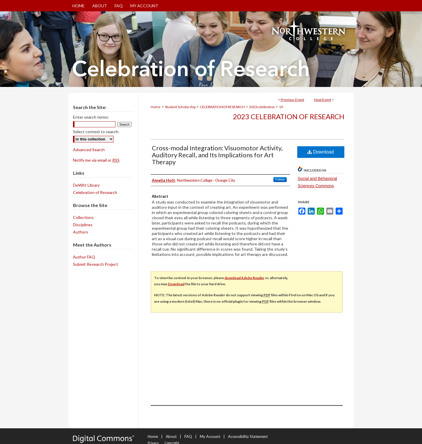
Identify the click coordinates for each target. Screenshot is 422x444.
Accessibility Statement (248, 436)
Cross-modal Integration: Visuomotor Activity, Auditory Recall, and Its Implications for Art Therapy (217, 155)
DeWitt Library (86, 185)
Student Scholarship (180, 107)
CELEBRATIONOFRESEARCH (222, 107)
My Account (210, 436)
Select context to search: (96, 131)
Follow (280, 179)
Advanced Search (89, 149)
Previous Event (292, 99)
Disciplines (82, 224)
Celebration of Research (95, 192)
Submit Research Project (95, 264)
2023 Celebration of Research (288, 116)
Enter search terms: (91, 117)
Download (320, 151)
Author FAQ (84, 256)
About (171, 436)
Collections (83, 217)
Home (156, 107)
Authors (80, 231)
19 (281, 107)
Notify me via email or (96, 160)
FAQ (188, 436)
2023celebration (262, 107)
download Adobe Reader (244, 278)
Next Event (322, 99)
